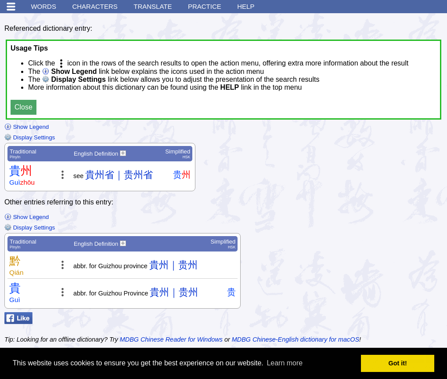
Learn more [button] (285, 363)
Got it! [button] (398, 363)
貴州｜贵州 (173, 264)
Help (245, 6)
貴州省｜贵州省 (119, 174)
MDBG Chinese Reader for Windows (171, 339)
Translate (152, 6)
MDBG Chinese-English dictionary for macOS (295, 339)
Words (43, 6)
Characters (94, 6)
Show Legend (26, 127)
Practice (204, 6)
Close (23, 107)
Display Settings (29, 137)
